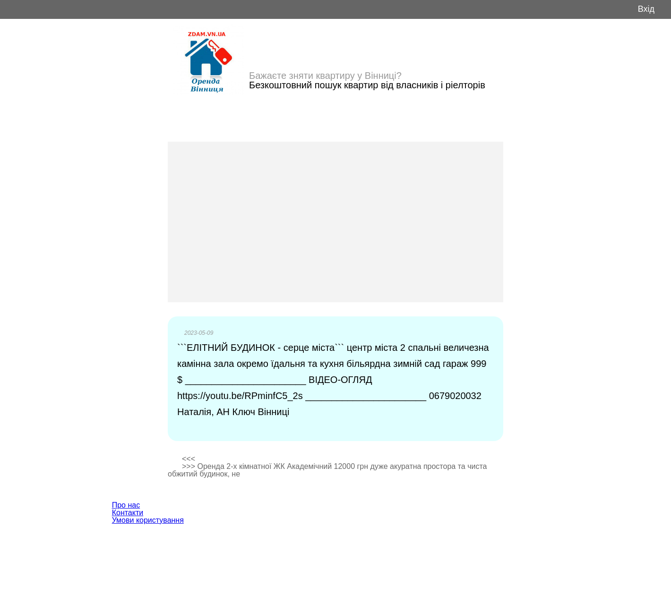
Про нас (126, 505)
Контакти (128, 513)
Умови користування (148, 520)
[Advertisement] (335, 222)
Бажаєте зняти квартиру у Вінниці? (325, 75)
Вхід (646, 9)
